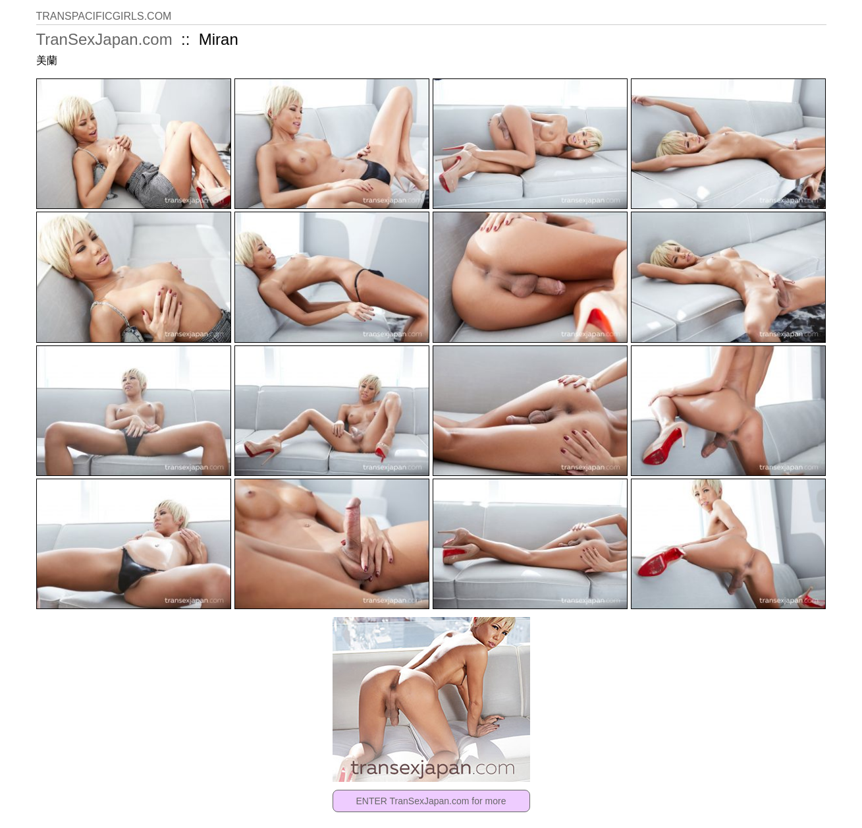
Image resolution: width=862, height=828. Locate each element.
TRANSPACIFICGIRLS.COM (104, 16)
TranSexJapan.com (104, 39)
